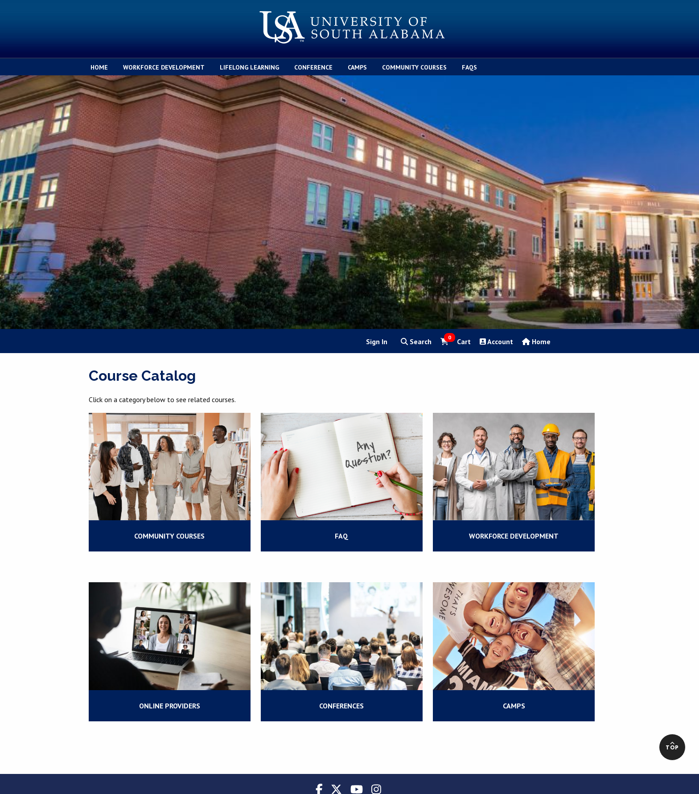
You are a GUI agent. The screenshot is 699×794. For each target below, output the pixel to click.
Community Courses (169, 535)
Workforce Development (514, 535)
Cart (455, 341)
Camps (514, 705)
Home (536, 341)
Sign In (376, 341)
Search (416, 341)
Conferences (341, 705)
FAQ (341, 535)
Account (496, 341)
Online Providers (169, 705)
